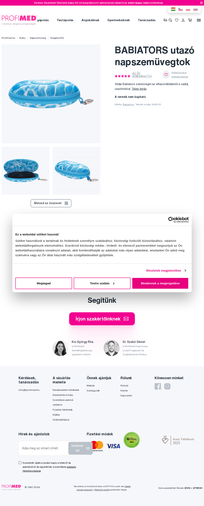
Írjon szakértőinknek (102, 318)
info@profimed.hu (29, 390)
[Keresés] (170, 20)
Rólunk (124, 385)
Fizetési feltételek (63, 409)
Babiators (128, 104)
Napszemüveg (38, 38)
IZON (187, 488)
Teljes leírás (138, 88)
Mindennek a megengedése (160, 283)
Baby (22, 38)
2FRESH (197, 488)
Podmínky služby (102, 490)
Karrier (124, 390)
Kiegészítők (57, 38)
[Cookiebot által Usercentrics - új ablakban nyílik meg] (171, 220)
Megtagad (44, 283)
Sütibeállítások (61, 419)
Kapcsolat (126, 395)
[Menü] (199, 20)
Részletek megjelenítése (163, 270)
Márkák (91, 385)
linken (138, 3)
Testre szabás (102, 283)
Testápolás (65, 20)
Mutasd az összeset (51, 203)
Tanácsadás (147, 20)
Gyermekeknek (118, 20)
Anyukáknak (90, 20)
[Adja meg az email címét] (44, 448)
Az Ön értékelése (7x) (142, 74)
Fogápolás (41, 20)
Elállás (56, 414)
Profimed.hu (8, 38)
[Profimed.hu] (19, 20)
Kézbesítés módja (63, 395)
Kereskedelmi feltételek (66, 390)
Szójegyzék (93, 390)
